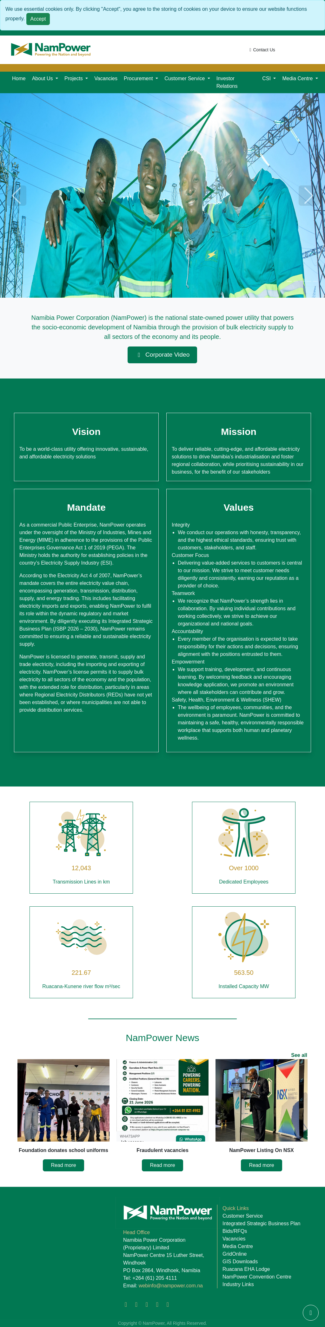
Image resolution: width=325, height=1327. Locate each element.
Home (19, 78)
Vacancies (105, 78)
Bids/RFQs (234, 1231)
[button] (45, 78)
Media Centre (237, 1246)
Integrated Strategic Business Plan (261, 1223)
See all (299, 1055)
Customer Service (242, 1216)
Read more (63, 1165)
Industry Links (238, 1284)
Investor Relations (227, 82)
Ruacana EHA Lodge (246, 1269)
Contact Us (261, 49)
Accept (38, 19)
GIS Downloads (240, 1261)
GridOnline (234, 1254)
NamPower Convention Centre (256, 1276)
